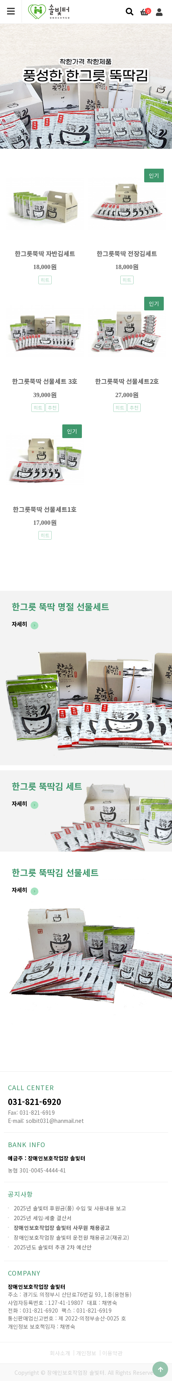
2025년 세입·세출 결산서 (43, 1218)
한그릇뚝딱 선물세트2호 (127, 381)
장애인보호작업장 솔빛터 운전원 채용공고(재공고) (71, 1237)
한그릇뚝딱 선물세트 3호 (45, 381)
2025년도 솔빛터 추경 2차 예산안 (53, 1247)
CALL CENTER (31, 1087)
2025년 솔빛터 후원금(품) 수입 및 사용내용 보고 (70, 1208)
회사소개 (60, 1353)
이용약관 (112, 1353)
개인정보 (86, 1353)
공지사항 (20, 1194)
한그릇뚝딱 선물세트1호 (45, 509)
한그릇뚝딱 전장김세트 (127, 253)
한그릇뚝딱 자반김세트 (45, 253)
